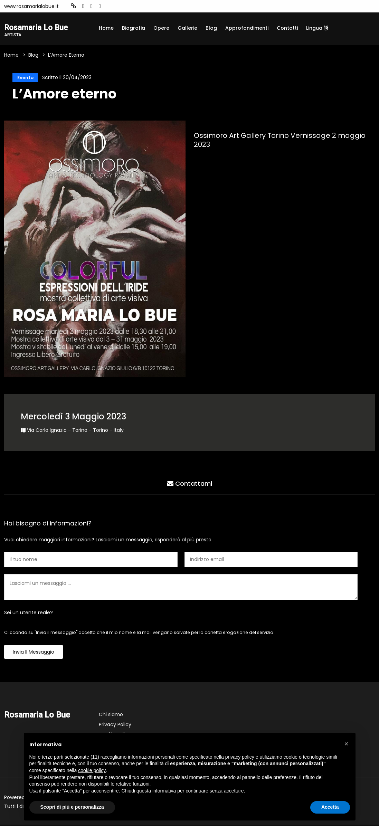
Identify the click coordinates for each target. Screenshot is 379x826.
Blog (211, 28)
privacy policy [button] (239, 757)
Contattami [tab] (189, 484)
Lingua (317, 28)
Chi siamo (111, 715)
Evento (23, 78)
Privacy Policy (115, 725)
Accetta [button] (330, 807)
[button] (346, 743)
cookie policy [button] (92, 770)
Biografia (133, 28)
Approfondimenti (246, 28)
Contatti (287, 28)
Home (106, 28)
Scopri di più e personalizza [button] (72, 807)
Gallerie (187, 28)
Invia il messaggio (33, 653)
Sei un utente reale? (28, 613)
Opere (161, 28)
